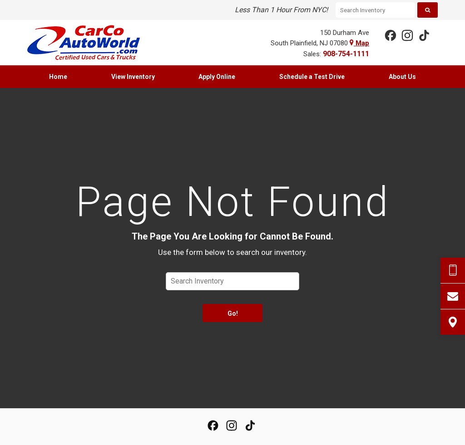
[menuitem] (58, 76)
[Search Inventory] (375, 10)
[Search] (427, 10)
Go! (233, 313)
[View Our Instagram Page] (407, 35)
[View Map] (452, 322)
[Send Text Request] (452, 270)
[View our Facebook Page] (390, 35)
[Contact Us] (452, 296)
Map (359, 43)
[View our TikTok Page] (423, 35)
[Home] (90, 42)
